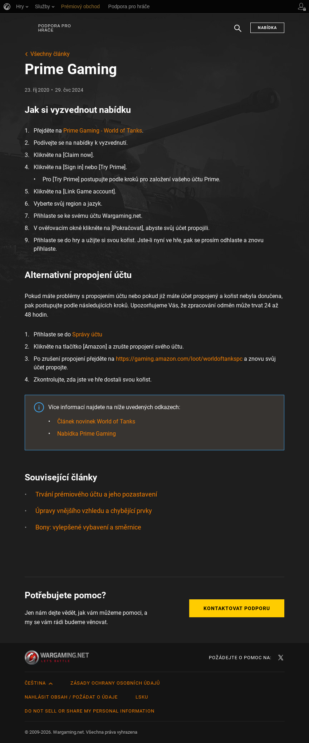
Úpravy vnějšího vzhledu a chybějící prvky (93, 510)
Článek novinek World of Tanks (96, 421)
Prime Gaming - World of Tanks (102, 130)
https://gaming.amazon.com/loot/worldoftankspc (179, 358)
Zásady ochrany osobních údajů (115, 683)
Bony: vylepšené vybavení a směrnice (88, 527)
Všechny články (50, 54)
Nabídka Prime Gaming (86, 433)
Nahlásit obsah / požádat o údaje (71, 697)
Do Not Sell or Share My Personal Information (89, 711)
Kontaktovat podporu (236, 608)
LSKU (142, 697)
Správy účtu (87, 334)
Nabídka (267, 27)
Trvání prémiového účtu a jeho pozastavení (96, 494)
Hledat (237, 32)
